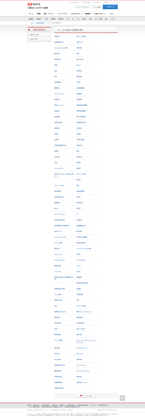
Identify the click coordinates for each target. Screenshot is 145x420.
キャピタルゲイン (59, 260)
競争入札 (57, 353)
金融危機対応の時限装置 (61, 225)
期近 (78, 300)
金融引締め (80, 317)
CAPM (78, 254)
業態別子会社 (58, 300)
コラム (112, 13)
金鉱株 (79, 288)
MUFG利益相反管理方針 (82, 405)
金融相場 (79, 99)
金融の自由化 (58, 122)
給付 (78, 151)
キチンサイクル (59, 93)
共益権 (79, 133)
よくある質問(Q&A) (74, 2)
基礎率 (56, 151)
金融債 (79, 168)
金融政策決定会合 (59, 365)
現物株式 (31, 19)
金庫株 (56, 139)
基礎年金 (57, 36)
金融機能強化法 (81, 225)
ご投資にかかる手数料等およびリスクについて (39, 410)
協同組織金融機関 (82, 105)
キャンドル (57, 271)
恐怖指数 (57, 116)
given (56, 328)
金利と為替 (80, 59)
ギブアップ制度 (81, 306)
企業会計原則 (81, 139)
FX (73, 19)
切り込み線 (57, 359)
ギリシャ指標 (58, 340)
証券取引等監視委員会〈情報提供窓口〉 (52, 406)
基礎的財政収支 (81, 242)
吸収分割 (57, 348)
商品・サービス (48, 13)
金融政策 (57, 99)
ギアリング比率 (81, 174)
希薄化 (79, 179)
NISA (67, 19)
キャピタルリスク (82, 348)
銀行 (106, 19)
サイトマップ (114, 2)
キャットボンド (59, 168)
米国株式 (53, 19)
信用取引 (38, 19)
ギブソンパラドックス (83, 371)
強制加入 (79, 156)
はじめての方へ (75, 13)
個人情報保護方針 (46, 405)
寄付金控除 (57, 323)
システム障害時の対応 (34, 406)
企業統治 (79, 219)
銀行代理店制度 (81, 116)
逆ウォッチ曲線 (81, 36)
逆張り (56, 65)
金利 (78, 53)
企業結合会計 (58, 376)
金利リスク (80, 42)
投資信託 (61, 19)
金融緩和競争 (58, 382)
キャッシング (58, 254)
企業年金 (79, 145)
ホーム (31, 13)
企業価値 (57, 128)
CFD (78, 19)
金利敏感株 (57, 82)
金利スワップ (58, 231)
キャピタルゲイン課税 (61, 47)
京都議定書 (80, 294)
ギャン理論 (57, 294)
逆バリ (79, 65)
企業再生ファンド (82, 382)
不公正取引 (70, 410)
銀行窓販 (79, 231)
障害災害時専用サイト (103, 405)
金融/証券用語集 (40, 22)
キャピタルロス (81, 260)
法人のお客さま (97, 2)
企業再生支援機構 (82, 237)
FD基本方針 (54, 405)
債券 (90, 19)
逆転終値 (79, 359)
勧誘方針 (29, 405)
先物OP (84, 19)
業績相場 (79, 76)
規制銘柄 (57, 202)
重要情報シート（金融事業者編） (67, 405)
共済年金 (57, 156)
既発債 (79, 162)
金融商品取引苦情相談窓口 (72, 406)
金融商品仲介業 (81, 122)
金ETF (78, 271)
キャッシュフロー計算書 (84, 248)
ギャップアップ (81, 365)
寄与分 (79, 82)
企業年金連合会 (59, 197)
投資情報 (87, 13)
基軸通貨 (79, 277)
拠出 (78, 185)
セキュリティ (93, 405)
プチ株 (46, 19)
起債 (55, 162)
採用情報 (105, 2)
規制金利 (57, 53)
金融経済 (57, 111)
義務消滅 (57, 317)
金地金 (79, 197)
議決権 (56, 133)
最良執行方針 (36, 405)
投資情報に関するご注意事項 (59, 410)
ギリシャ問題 (58, 242)
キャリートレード (59, 214)
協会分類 (79, 334)
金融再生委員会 (59, 388)
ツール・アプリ (62, 13)
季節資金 (79, 376)
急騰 (55, 70)
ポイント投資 (98, 19)
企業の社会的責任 (59, 219)
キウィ (79, 265)
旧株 (55, 76)
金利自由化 (57, 59)
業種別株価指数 (81, 111)
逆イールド (80, 353)
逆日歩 (79, 208)
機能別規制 (57, 371)
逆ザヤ (56, 208)
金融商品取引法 (59, 42)
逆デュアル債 (81, 328)
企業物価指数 (81, 88)
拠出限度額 (57, 191)
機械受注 (57, 88)
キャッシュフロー (59, 185)
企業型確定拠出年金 (60, 145)
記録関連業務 (81, 191)
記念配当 (79, 70)
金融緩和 (79, 93)
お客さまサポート (100, 13)
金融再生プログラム (60, 311)
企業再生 (79, 128)
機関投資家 (57, 265)
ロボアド (112, 19)
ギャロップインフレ (60, 237)
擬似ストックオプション (84, 311)
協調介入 (57, 248)
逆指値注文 (80, 202)
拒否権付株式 (81, 323)
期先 (55, 306)
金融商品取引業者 (59, 288)
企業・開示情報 (86, 2)
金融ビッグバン (59, 105)
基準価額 (79, 47)
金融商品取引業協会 (82, 283)
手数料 (39, 13)
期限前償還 (57, 334)
